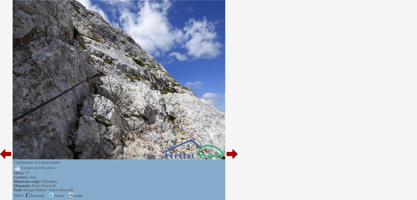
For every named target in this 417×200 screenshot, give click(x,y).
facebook (35, 196)
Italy (33, 177)
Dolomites (49, 182)
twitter (56, 196)
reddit (75, 196)
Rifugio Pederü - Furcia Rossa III (48, 190)
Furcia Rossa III (44, 186)
